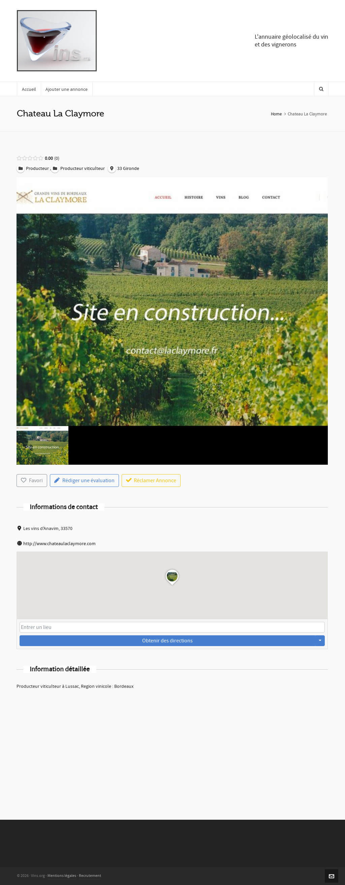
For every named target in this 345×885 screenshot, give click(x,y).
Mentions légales (62, 875)
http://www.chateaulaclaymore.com (59, 544)
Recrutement (90, 875)
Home (276, 114)
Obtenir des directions (167, 640)
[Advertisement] (172, 746)
